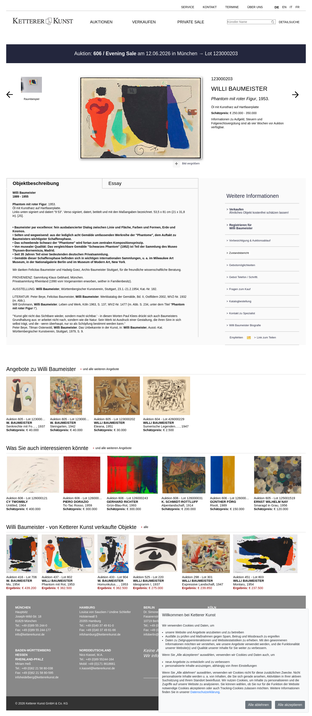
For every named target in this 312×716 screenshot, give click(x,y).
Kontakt (210, 7)
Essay (114, 183)
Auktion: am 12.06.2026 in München (136, 53)
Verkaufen (144, 22)
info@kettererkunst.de (29, 634)
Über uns (255, 7)
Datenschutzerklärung (204, 692)
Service (187, 7)
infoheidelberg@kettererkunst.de (37, 677)
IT (291, 7)
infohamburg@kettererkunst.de (99, 634)
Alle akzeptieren (290, 705)
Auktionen (101, 22)
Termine (232, 7)
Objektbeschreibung (36, 183)
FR (298, 7)
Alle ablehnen (258, 705)
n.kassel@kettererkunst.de (97, 668)
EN (284, 7)
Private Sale (190, 22)
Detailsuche (289, 22)
